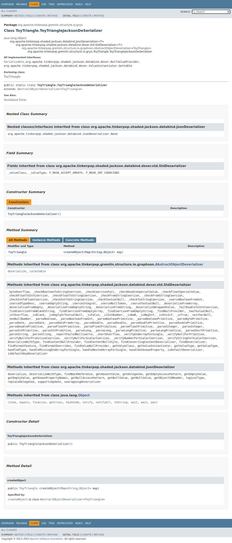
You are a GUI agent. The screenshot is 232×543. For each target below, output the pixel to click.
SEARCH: (185, 11)
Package (21, 4)
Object (108, 252)
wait (134, 402)
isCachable (37, 271)
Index (79, 4)
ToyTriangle (141, 48)
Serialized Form (15, 99)
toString (121, 402)
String (97, 252)
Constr (40, 15)
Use (43, 4)
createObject (74, 252)
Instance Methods (46, 240)
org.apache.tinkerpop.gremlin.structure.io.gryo (50, 24)
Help (88, 4)
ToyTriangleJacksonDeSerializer (33, 214)
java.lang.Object (15, 38)
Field (29, 15)
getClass (56, 402)
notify (88, 402)
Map (87, 252)
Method (52, 15)
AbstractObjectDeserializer (38, 89)
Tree (52, 4)
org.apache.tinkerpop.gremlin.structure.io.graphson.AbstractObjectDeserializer (76, 48)
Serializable (14, 61)
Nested (19, 15)
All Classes (9, 11)
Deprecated (65, 4)
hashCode (72, 402)
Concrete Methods (80, 240)
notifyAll (103, 402)
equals (24, 402)
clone (12, 402)
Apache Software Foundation (46, 538)
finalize (39, 402)
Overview (7, 4)
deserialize (17, 271)
